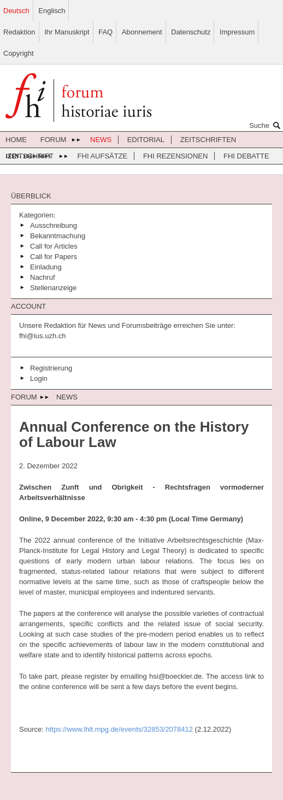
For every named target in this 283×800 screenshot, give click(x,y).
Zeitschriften (208, 140)
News (100, 140)
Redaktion (19, 32)
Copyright (18, 53)
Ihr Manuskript (66, 32)
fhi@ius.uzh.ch (42, 336)
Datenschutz (190, 32)
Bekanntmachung (57, 236)
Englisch (51, 11)
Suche (266, 125)
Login (39, 378)
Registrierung (51, 368)
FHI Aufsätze (103, 156)
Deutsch (16, 11)
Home (16, 140)
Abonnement (142, 32)
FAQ (105, 32)
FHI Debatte (246, 156)
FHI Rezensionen (175, 156)
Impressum (237, 32)
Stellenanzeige (53, 288)
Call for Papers (53, 256)
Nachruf (42, 277)
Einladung (46, 267)
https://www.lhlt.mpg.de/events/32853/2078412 (119, 729)
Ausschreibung (53, 225)
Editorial (145, 140)
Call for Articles (54, 246)
